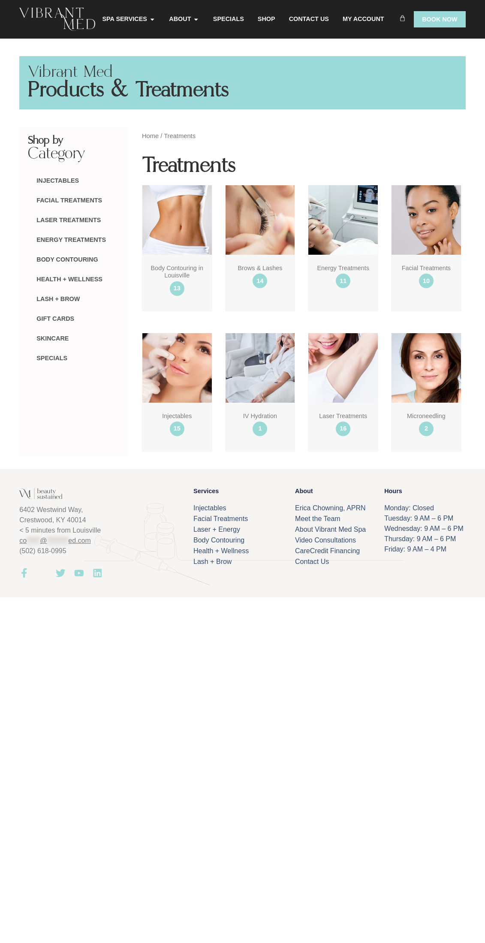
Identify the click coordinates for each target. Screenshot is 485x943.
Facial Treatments (69, 200)
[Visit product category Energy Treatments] (343, 239)
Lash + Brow (58, 298)
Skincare (52, 338)
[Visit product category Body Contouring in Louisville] (177, 243)
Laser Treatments (68, 220)
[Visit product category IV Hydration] (260, 387)
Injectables (57, 180)
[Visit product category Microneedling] (426, 387)
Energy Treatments (71, 239)
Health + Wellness (69, 279)
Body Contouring (67, 259)
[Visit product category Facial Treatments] (426, 239)
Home (150, 136)
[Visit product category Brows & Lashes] (260, 239)
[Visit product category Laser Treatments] (343, 387)
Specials (51, 358)
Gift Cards (55, 318)
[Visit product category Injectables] (177, 387)
